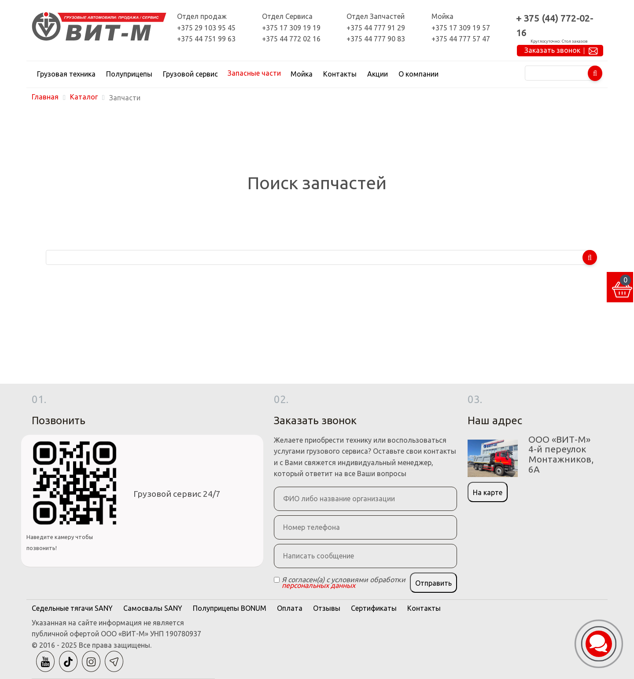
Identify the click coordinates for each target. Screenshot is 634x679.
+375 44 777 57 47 (460, 39)
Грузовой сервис (190, 74)
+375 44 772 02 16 (291, 39)
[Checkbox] (277, 580)
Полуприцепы (129, 74)
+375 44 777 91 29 (375, 28)
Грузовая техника (66, 74)
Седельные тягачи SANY (72, 608)
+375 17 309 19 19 (291, 28)
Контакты (340, 74)
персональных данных (318, 585)
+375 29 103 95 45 (206, 28)
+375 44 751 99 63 (206, 39)
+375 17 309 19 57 (460, 28)
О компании (418, 74)
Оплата (289, 608)
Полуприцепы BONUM (229, 608)
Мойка (302, 74)
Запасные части (254, 73)
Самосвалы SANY (152, 608)
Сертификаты (374, 608)
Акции (377, 74)
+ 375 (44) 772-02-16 (554, 25)
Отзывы (326, 608)
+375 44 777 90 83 (375, 39)
